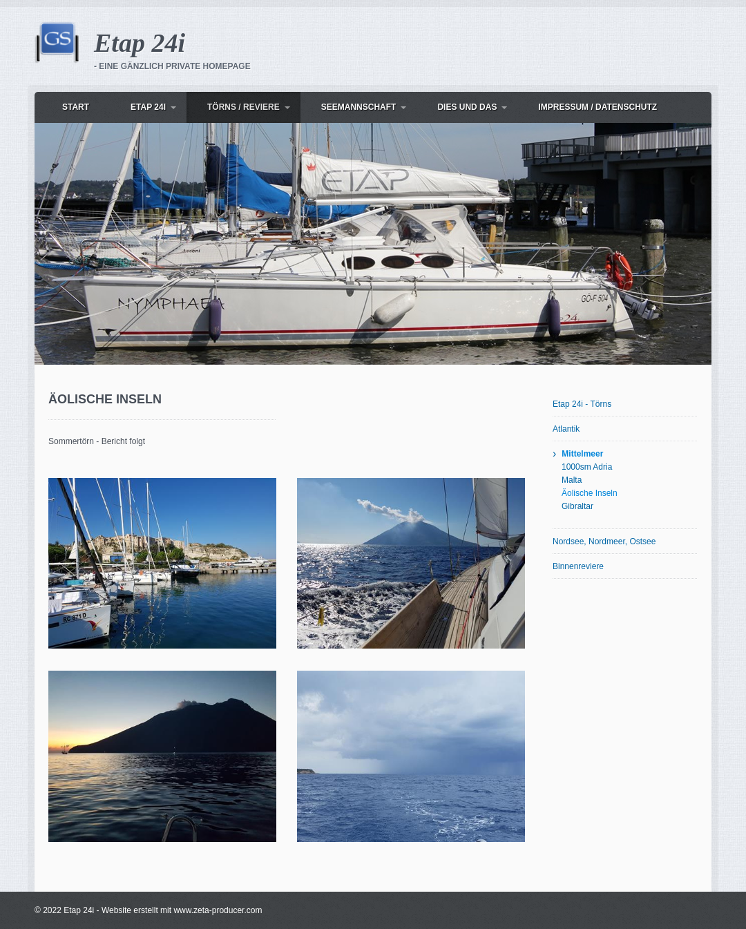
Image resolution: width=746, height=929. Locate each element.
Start (75, 107)
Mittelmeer (582, 454)
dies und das (467, 107)
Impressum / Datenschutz (597, 107)
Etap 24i (139, 42)
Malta (572, 480)
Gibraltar (577, 506)
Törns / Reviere (243, 107)
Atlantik (566, 429)
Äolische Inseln (590, 493)
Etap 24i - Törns (582, 404)
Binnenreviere (578, 566)
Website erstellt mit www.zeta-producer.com (182, 910)
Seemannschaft (358, 107)
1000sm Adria (587, 467)
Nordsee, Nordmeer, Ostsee (604, 541)
